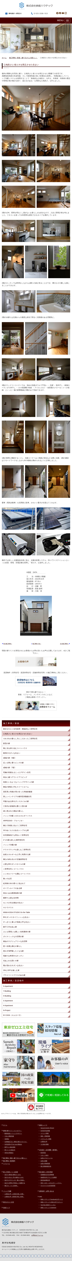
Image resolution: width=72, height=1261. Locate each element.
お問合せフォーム (37, 1235)
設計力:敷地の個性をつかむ (13, 1174)
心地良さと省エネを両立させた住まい (17, 734)
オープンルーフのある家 (12, 888)
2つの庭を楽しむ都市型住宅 (14, 840)
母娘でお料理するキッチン (13, 956)
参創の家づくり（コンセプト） (12, 1130)
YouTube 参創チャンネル (48, 1205)
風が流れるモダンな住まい (13, 965)
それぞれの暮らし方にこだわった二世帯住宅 (20, 739)
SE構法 (7, 1139)
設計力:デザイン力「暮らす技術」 (15, 1180)
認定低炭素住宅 (45, 1180)
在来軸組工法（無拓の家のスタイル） (16, 1141)
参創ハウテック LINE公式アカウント (52, 1202)
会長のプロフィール (47, 1158)
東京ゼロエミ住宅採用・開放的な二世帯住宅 (20, 729)
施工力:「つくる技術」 (11, 1185)
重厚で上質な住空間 (11, 898)
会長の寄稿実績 (45, 1163)
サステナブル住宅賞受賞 (48, 1185)
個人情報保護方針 (46, 1166)
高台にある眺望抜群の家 (12, 893)
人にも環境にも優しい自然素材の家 (17, 932)
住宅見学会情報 (45, 1130)
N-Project (6, 1010)
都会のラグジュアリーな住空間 (15, 941)
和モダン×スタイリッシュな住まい (16, 917)
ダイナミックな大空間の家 (13, 936)
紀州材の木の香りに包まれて (14, 883)
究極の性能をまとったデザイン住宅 (17, 772)
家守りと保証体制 (10, 1147)
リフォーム (6, 1163)
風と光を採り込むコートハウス (15, 748)
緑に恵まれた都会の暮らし (13, 811)
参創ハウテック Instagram (48, 1207)
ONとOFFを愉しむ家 (11, 970)
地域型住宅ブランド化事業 (49, 1177)
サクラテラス (8, 907)
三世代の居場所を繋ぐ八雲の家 (15, 806)
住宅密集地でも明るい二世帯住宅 (16, 835)
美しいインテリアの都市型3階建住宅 (17, 796)
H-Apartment (8, 1005)
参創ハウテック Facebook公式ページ (52, 1199)
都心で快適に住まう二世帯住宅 (15, 825)
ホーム (4, 58)
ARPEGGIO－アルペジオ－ (13, 821)
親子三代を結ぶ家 (10, 927)
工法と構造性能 (9, 1136)
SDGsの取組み (9, 1152)
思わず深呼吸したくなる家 (13, 951)
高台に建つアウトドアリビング (15, 777)
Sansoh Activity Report (47, 1128)
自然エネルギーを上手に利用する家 (17, 854)
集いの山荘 (7, 879)
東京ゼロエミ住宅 (8, 1202)
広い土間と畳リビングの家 (13, 763)
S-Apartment (8, 986)
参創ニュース (43, 1125)
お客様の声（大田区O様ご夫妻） (14, 1194)
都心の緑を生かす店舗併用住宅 (15, 859)
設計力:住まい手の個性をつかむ (14, 1177)
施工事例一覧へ (36, 643)
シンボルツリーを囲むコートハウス (17, 874)
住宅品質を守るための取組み (13, 1144)
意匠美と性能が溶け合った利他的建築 (17, 792)
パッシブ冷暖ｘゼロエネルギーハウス (17, 816)
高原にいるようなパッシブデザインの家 (18, 782)
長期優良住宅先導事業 (47, 1174)
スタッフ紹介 (45, 1155)
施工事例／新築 (11, 723)
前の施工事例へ (7, 643)
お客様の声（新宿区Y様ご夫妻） (14, 1196)
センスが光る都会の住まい (13, 903)
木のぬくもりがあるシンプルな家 (16, 830)
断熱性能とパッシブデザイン (13, 1133)
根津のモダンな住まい (11, 753)
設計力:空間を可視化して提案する (15, 1183)
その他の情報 (45, 1144)
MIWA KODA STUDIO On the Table (16, 912)
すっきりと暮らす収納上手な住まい (17, 922)
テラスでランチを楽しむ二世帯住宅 (17, 850)
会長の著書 (44, 1161)
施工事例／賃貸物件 (13, 981)
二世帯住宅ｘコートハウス (13, 869)
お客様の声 (44, 1141)
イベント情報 (45, 1133)
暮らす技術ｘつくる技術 (10, 1172)
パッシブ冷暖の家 (10, 845)
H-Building (7, 996)
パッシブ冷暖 (7, 1191)
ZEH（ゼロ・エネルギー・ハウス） (51, 1183)
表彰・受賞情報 (45, 1136)
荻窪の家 (6, 743)
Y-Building (7, 991)
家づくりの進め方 (10, 1150)
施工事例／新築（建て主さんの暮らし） (23, 58)
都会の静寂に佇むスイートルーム (16, 787)
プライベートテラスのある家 (14, 975)
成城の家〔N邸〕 (9, 758)
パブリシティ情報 (46, 1139)
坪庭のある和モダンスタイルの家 (16, 801)
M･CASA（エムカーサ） (12, 1015)
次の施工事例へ (64, 643)
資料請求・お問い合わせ (46, 1191)
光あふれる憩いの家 (11, 961)
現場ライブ (6, 1207)
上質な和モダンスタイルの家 (14, 864)
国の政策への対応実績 (46, 1172)
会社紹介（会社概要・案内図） (48, 1150)
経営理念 (43, 1152)
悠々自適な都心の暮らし (12, 946)
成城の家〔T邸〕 (9, 767)
